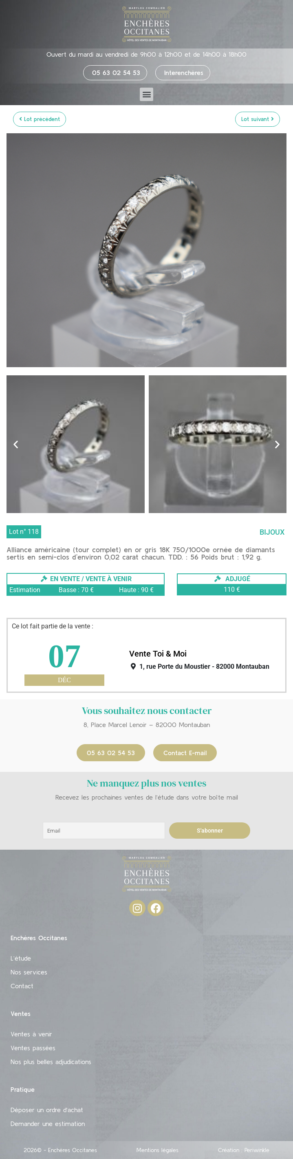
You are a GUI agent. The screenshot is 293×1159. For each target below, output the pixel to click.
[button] (146, 94)
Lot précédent (39, 119)
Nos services (29, 972)
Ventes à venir (31, 1034)
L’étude (21, 958)
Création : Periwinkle (243, 1150)
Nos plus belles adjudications (51, 1061)
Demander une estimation (48, 1123)
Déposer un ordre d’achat (47, 1109)
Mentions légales (157, 1150)
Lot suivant (257, 119)
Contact (22, 985)
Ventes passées (33, 1047)
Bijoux (272, 532)
